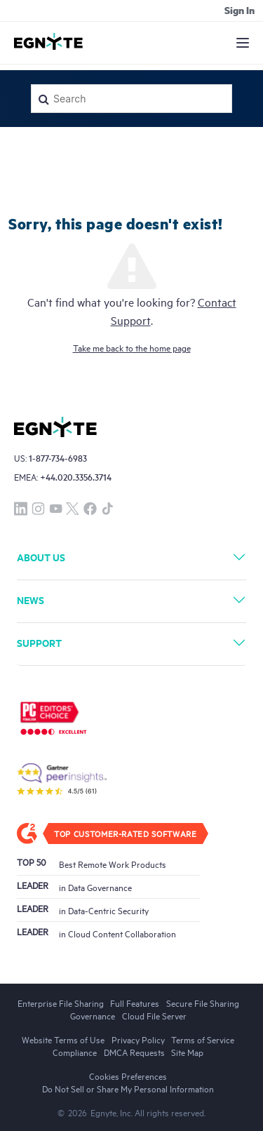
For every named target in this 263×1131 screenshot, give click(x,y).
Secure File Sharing (202, 1002)
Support (39, 642)
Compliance (75, 1051)
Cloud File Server (154, 1015)
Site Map (187, 1051)
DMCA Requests (134, 1051)
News (30, 599)
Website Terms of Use (63, 1039)
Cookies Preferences (128, 1075)
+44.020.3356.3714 (76, 476)
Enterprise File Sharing (61, 1002)
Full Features (134, 1002)
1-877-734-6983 (58, 457)
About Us (41, 556)
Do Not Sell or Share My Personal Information (128, 1088)
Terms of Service (202, 1039)
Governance (92, 1015)
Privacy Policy (138, 1039)
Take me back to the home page (132, 347)
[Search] (131, 98)
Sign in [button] (239, 10)
